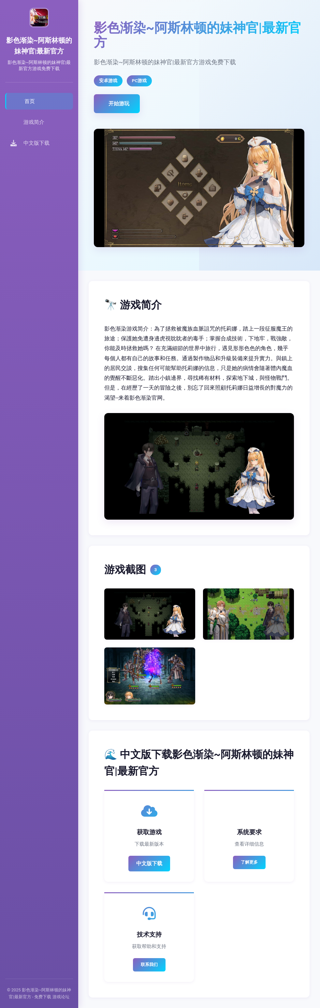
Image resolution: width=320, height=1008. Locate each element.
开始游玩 (119, 103)
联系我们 (149, 964)
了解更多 (249, 862)
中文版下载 (149, 863)
